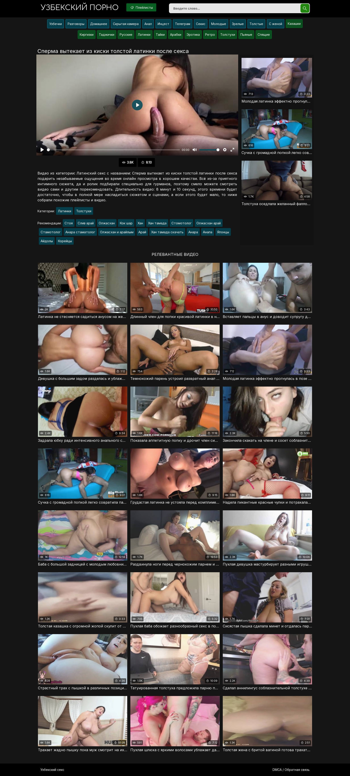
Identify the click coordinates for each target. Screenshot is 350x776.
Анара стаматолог (80, 232)
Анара (193, 232)
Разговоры (76, 24)
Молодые (218, 24)
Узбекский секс (52, 770)
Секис (200, 24)
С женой (275, 24)
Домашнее (98, 24)
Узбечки (55, 24)
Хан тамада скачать (167, 232)
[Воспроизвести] (42, 149)
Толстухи (227, 34)
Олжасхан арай (208, 223)
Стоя (69, 223)
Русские (126, 34)
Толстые (256, 24)
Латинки (144, 34)
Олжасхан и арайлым (116, 232)
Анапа (207, 232)
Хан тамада (157, 223)
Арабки (175, 34)
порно (80, 8)
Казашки (294, 23)
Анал (148, 24)
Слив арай (86, 223)
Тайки (160, 34)
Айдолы (47, 241)
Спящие (264, 34)
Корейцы (65, 241)
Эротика (193, 34)
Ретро (210, 34)
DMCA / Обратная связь (291, 770)
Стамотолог (50, 232)
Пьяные (246, 34)
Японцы (223, 232)
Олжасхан (107, 223)
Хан (140, 223)
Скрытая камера (126, 24)
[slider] (113, 150)
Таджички (106, 34)
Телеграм (182, 24)
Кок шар (126, 223)
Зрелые (238, 24)
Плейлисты (141, 7)
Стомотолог (181, 223)
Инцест (163, 24)
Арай (142, 232)
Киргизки (87, 34)
